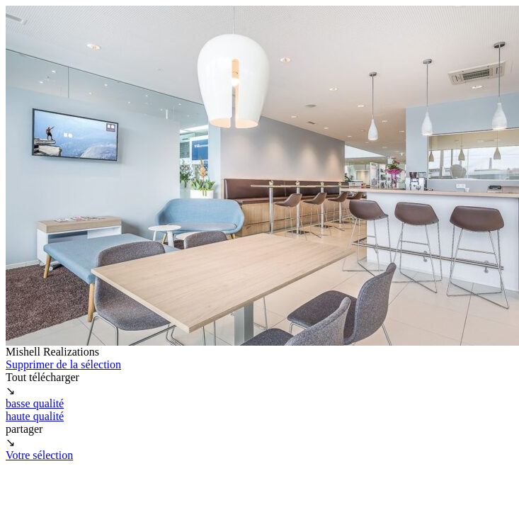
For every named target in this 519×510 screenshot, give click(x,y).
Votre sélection (39, 455)
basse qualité (35, 403)
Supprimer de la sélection (63, 364)
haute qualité (35, 416)
